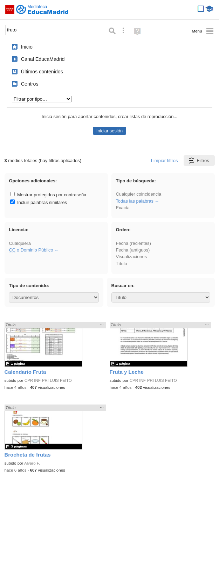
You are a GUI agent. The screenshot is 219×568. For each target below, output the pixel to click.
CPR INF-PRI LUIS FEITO (48, 380)
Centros (30, 84)
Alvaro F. (32, 463)
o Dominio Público (31, 250)
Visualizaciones (131, 256)
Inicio (27, 47)
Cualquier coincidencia (138, 194)
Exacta (122, 207)
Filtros (198, 160)
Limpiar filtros (164, 160)
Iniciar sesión (109, 130)
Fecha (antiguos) (133, 250)
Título (121, 263)
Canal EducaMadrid (43, 59)
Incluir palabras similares (38, 202)
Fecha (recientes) (133, 243)
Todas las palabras (134, 201)
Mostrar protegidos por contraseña (48, 194)
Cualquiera (19, 243)
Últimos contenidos (42, 71)
